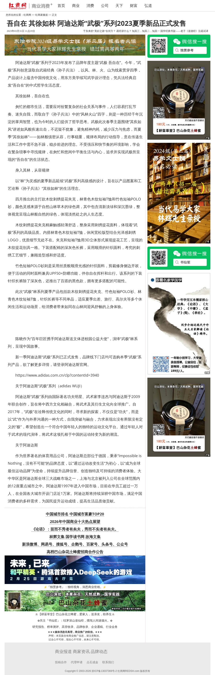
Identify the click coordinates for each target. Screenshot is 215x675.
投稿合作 (61, 662)
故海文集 (93, 536)
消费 (90, 6)
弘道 (148, 6)
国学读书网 (75, 536)
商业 (76, 6)
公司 (105, 6)
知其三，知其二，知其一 (146, 31)
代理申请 (77, 662)
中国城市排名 (57, 513)
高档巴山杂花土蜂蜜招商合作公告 (75, 551)
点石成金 (92, 662)
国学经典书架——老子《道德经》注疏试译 (184, 31)
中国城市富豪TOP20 (86, 513)
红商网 (27, 14)
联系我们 (108, 662)
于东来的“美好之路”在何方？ (99, 31)
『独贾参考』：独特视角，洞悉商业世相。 (75, 587)
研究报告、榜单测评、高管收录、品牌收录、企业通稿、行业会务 (75, 626)
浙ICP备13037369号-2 (104, 671)
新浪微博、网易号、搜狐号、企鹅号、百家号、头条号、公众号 (75, 544)
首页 (61, 6)
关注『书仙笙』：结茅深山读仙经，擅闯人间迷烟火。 (75, 620)
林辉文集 (56, 536)
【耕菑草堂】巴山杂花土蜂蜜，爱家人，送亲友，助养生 (75, 614)
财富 (134, 6)
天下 (119, 6)
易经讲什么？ (123, 31)
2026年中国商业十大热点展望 (75, 521)
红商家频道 (41, 14)
